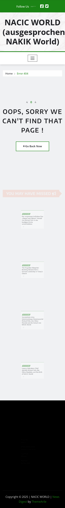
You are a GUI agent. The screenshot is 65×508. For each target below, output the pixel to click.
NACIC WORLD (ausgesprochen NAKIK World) (34, 31)
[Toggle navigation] (32, 58)
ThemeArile (39, 502)
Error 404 (22, 74)
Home (9, 74)
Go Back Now (32, 146)
